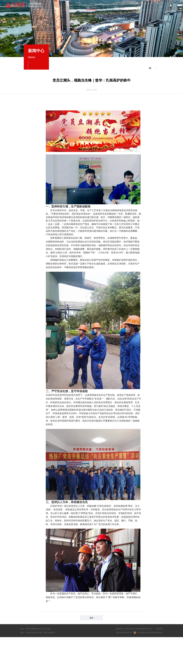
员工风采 (121, 4)
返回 (91, 616)
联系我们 (136, 4)
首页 (47, 5)
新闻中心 (91, 5)
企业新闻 (155, 66)
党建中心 (106, 4)
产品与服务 (77, 5)
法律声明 (159, 626)
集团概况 (62, 5)
